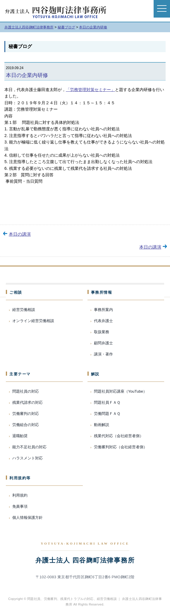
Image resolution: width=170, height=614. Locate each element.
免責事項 (20, 506)
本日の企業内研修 (27, 75)
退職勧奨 (20, 436)
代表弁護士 (103, 321)
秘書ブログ (20, 46)
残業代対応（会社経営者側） (118, 436)
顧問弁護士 (103, 343)
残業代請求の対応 (27, 402)
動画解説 (101, 425)
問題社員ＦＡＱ (107, 402)
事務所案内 (103, 309)
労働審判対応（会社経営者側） (120, 447)
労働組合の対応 (25, 425)
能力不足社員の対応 (29, 447)
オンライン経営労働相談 (33, 321)
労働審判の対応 (25, 413)
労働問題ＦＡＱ (107, 413)
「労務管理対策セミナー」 (90, 89)
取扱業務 (101, 332)
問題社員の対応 (25, 391)
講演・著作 (103, 354)
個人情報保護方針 (27, 517)
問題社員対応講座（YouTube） (120, 391)
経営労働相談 (23, 309)
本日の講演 (20, 234)
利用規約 (20, 495)
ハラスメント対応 (27, 458)
